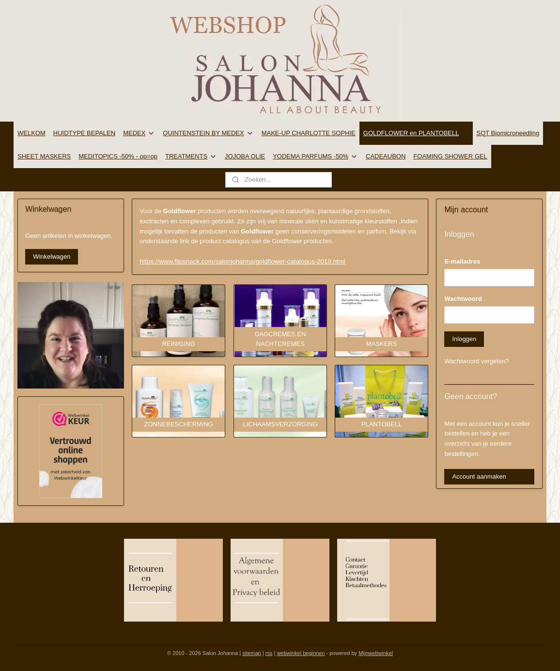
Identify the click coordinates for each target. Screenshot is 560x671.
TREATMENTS (191, 156)
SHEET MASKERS (44, 156)
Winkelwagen (51, 256)
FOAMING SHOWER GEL (450, 156)
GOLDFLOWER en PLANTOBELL (416, 133)
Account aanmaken (479, 476)
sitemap (251, 653)
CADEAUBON (385, 156)
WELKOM (31, 133)
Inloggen (464, 339)
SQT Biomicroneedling (508, 133)
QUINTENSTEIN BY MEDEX (208, 133)
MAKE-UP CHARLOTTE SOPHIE (309, 133)
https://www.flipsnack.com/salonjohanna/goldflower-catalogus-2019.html (242, 261)
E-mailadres (462, 261)
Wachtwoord (463, 298)
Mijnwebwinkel (375, 653)
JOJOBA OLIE (245, 156)
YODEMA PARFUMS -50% (315, 156)
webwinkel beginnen (301, 653)
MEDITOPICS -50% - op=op (117, 156)
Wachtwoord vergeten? (476, 361)
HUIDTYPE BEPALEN (84, 133)
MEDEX (139, 133)
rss (269, 653)
